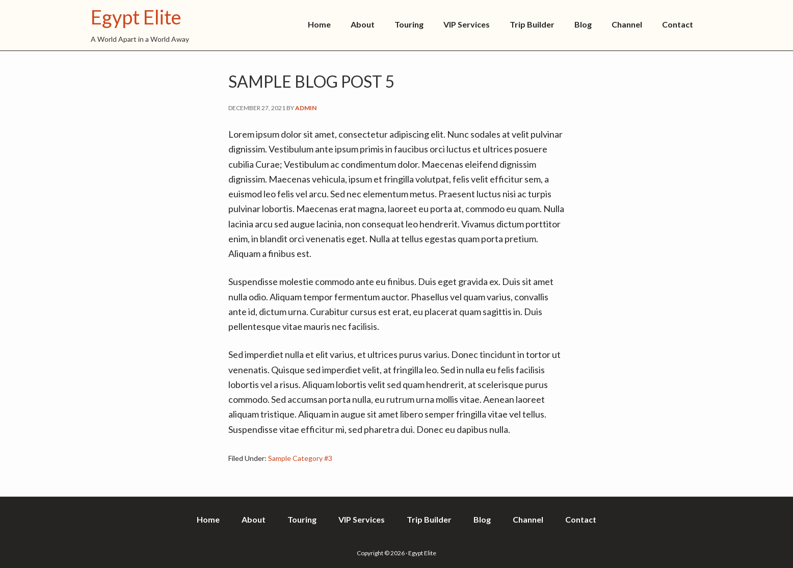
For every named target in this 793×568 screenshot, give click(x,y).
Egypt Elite (136, 17)
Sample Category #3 (300, 458)
